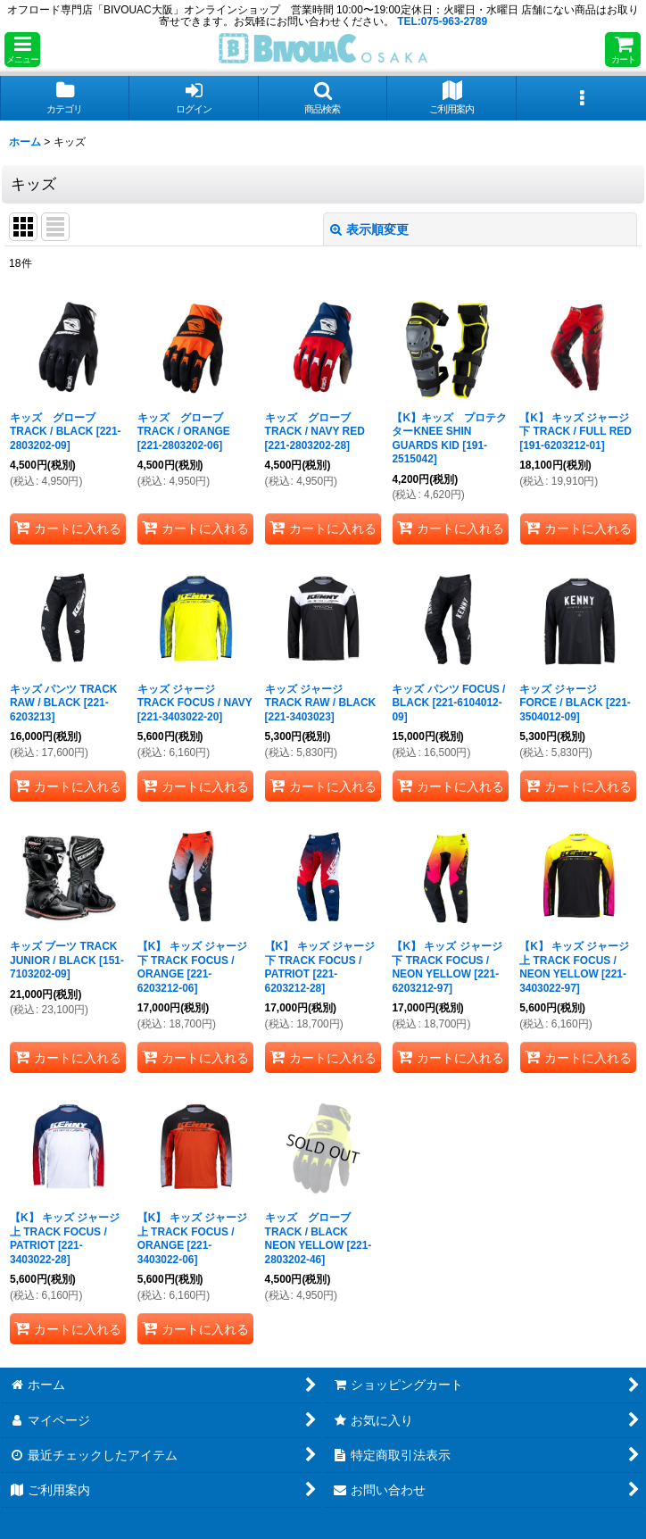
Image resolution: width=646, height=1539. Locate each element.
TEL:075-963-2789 (442, 21)
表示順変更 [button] (369, 229)
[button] (22, 49)
